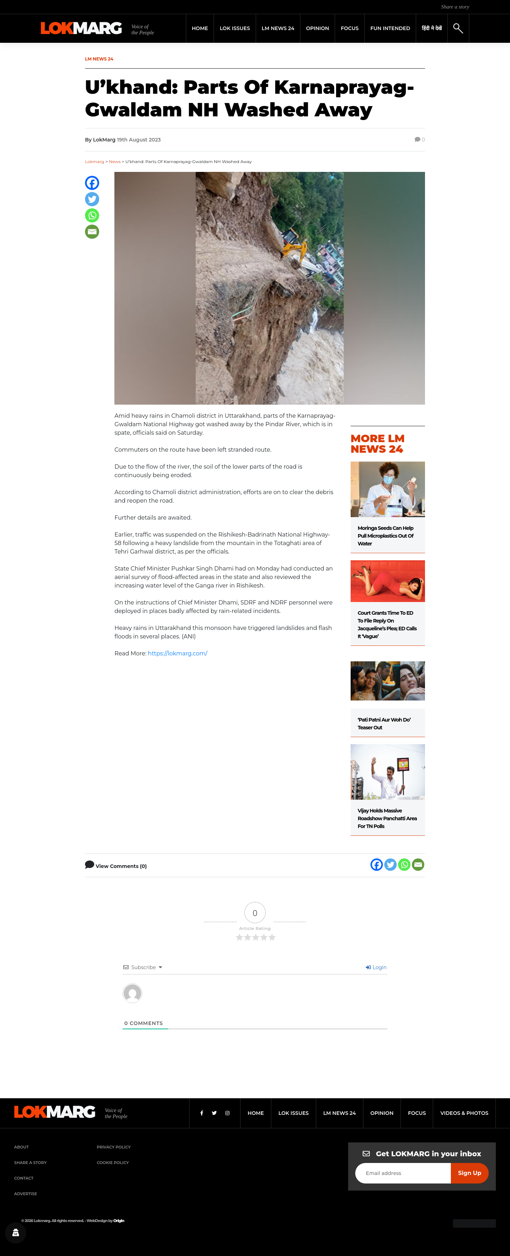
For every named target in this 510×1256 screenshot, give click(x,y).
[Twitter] (92, 199)
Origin (118, 1220)
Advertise (25, 1193)
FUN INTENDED (390, 28)
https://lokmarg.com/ (178, 653)
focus (417, 1113)
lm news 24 (339, 1113)
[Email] (92, 232)
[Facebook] (92, 183)
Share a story (455, 7)
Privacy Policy (114, 1147)
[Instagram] (227, 1113)
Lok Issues (235, 28)
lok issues (293, 1113)
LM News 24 (278, 28)
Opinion (317, 28)
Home (200, 28)
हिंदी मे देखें (432, 28)
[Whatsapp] (92, 215)
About (21, 1147)
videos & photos (464, 1113)
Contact (23, 1178)
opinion (381, 1113)
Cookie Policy (113, 1162)
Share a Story (30, 1162)
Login (376, 967)
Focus (350, 28)
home (256, 1113)
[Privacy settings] (15, 1233)
